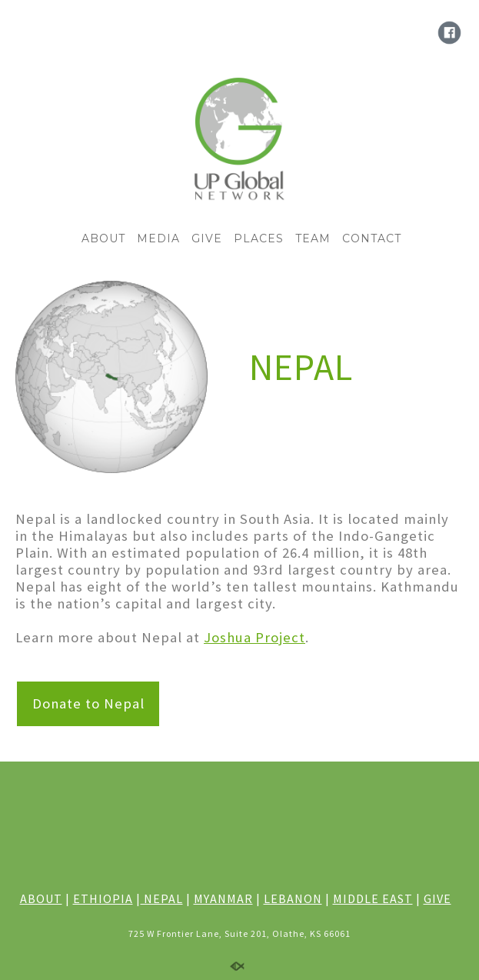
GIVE (206, 238)
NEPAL (162, 898)
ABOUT (103, 238)
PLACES (259, 238)
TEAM (313, 238)
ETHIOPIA (103, 898)
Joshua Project (254, 637)
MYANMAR (223, 898)
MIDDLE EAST (373, 898)
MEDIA (158, 238)
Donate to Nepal (88, 703)
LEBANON (293, 898)
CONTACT (371, 238)
